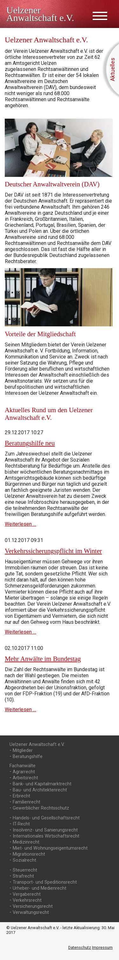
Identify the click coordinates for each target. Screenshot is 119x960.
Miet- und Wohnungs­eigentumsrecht (50, 848)
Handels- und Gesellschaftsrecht (46, 818)
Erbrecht (21, 796)
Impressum (102, 947)
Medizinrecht (26, 842)
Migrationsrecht (29, 854)
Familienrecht (26, 802)
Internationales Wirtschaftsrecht (46, 836)
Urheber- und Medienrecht (39, 888)
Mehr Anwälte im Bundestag (43, 658)
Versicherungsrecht (33, 906)
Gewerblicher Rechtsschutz (41, 808)
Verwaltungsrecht (31, 912)
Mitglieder (23, 750)
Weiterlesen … (20, 524)
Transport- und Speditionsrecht (45, 882)
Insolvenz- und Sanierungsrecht (45, 830)
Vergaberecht (27, 894)
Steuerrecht (25, 870)
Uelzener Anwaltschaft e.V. (37, 744)
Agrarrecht (24, 772)
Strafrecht (23, 876)
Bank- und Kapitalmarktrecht (42, 784)
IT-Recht (21, 824)
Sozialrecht (24, 860)
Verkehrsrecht (27, 900)
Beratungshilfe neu (30, 443)
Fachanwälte (23, 766)
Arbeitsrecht (25, 778)
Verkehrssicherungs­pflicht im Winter (53, 550)
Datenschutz (79, 947)
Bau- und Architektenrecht (40, 790)
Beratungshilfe (28, 756)
